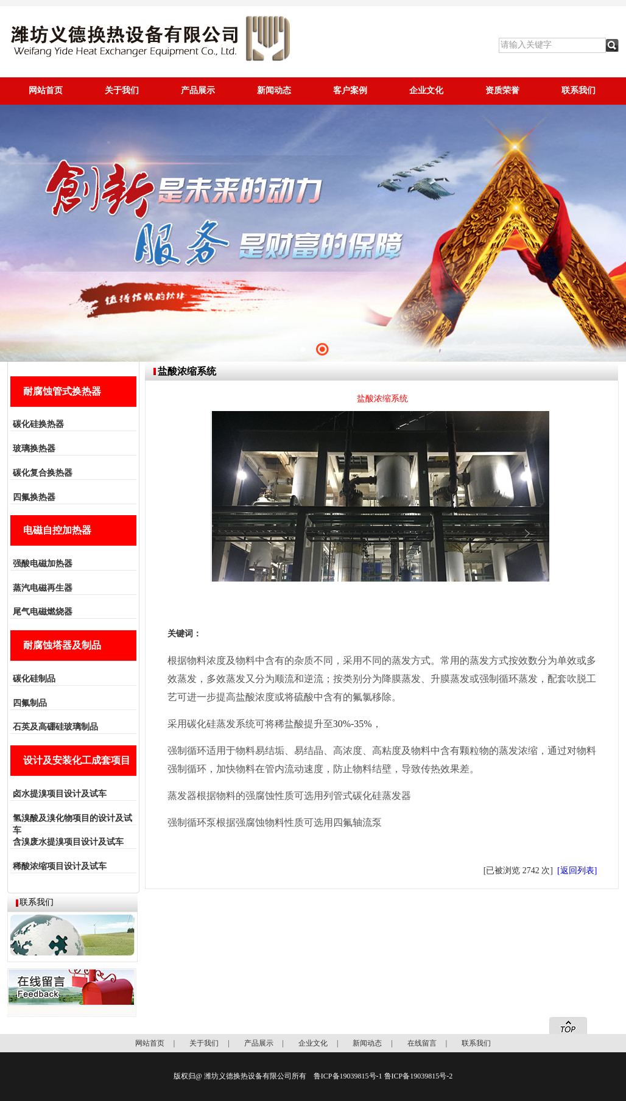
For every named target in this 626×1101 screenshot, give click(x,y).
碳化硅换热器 (38, 424)
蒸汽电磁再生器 (42, 588)
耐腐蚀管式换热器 (62, 391)
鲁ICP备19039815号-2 (418, 1076)
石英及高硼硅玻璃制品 (55, 726)
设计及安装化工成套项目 (76, 760)
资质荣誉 (502, 90)
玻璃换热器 (34, 448)
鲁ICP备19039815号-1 (348, 1076)
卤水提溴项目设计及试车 (60, 793)
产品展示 (198, 90)
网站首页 (46, 90)
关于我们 (122, 90)
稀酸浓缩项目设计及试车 (60, 866)
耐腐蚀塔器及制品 (62, 645)
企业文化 (426, 90)
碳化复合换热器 (42, 472)
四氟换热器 (34, 497)
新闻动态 (274, 90)
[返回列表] (577, 870)
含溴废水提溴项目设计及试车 (68, 841)
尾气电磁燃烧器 (42, 611)
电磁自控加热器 (57, 530)
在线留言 (422, 1043)
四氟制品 (30, 703)
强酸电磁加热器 (42, 563)
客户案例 (350, 90)
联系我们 (578, 90)
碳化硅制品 (34, 678)
